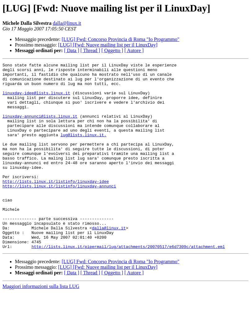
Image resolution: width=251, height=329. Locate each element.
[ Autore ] (133, 50)
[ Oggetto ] (112, 50)
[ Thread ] (90, 50)
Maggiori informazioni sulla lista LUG (40, 323)
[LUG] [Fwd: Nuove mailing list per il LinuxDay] (107, 44)
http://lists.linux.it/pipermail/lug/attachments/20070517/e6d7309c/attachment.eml (128, 283)
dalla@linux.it (67, 23)
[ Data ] (71, 50)
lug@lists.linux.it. (83, 149)
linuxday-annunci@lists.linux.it (39, 127)
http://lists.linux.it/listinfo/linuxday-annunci (59, 211)
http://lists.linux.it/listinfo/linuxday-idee (55, 205)
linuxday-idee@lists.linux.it (36, 99)
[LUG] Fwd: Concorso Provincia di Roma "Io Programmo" (120, 39)
